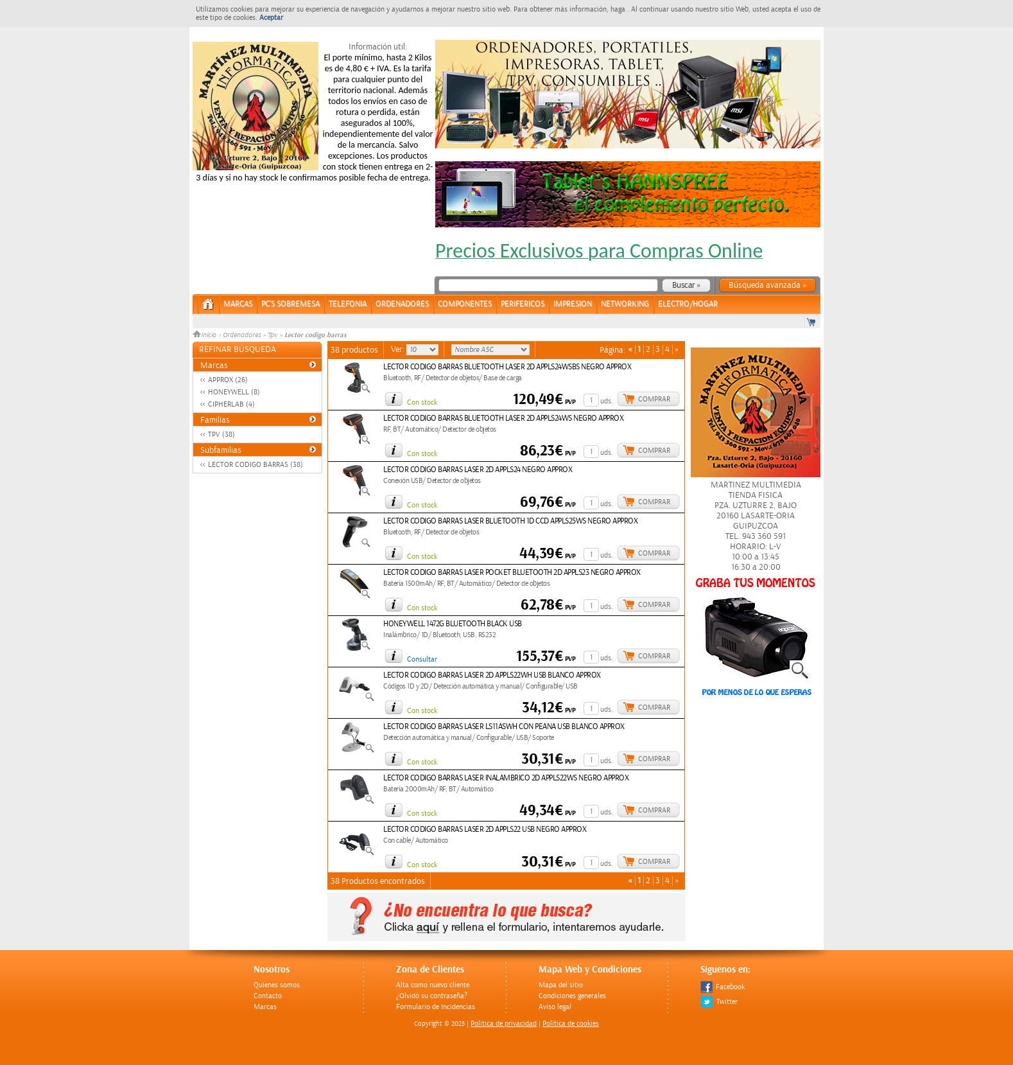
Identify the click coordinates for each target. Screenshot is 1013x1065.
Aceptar (271, 17)
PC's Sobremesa (290, 304)
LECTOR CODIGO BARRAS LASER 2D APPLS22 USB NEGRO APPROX (484, 829)
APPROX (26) (228, 380)
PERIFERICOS (522, 304)
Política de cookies (570, 1023)
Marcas (237, 304)
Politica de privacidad (504, 1023)
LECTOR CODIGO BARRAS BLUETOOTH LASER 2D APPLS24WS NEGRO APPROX (503, 418)
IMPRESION (572, 304)
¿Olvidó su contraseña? (431, 996)
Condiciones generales (572, 996)
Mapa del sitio (561, 985)
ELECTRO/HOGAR (688, 304)
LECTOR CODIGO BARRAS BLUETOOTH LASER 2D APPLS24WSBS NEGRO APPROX (507, 367)
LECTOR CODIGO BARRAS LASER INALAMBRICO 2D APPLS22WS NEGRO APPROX (505, 778)
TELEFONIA (348, 304)
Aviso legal (555, 1007)
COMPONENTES (465, 304)
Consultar (422, 659)
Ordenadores (242, 335)
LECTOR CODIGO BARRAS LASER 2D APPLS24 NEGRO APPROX (477, 470)
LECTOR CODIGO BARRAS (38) (255, 465)
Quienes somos (277, 985)
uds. (606, 401)
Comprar (654, 399)
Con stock (422, 402)
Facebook (722, 987)
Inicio (205, 335)
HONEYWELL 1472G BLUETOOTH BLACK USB (452, 624)
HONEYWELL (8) (234, 392)
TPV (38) (221, 434)
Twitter (719, 1002)
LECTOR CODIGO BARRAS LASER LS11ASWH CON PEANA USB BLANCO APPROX (504, 727)
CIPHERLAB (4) (231, 404)
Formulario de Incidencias (435, 1007)
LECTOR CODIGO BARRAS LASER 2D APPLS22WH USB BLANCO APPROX (492, 675)
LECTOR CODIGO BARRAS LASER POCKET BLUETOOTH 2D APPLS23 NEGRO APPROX (512, 572)
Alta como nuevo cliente (432, 985)
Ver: (398, 349)
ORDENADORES (402, 304)
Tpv (272, 335)
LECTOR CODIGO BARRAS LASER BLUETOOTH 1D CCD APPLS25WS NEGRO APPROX (510, 521)
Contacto (268, 996)
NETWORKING (625, 304)
